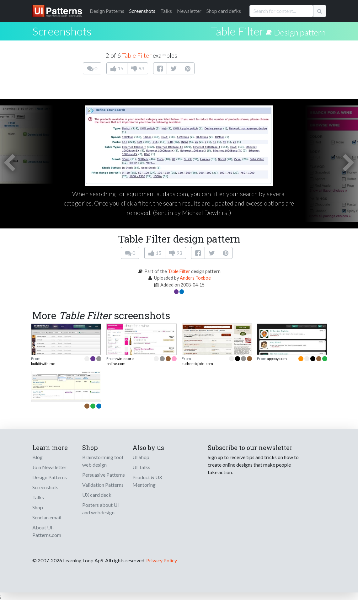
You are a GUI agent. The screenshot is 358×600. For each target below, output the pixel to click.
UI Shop (140, 457)
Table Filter (237, 31)
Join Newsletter (49, 467)
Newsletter (189, 11)
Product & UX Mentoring (147, 481)
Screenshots (142, 11)
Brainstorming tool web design (102, 461)
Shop (37, 507)
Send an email (46, 517)
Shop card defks (223, 11)
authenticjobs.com (197, 363)
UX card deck (96, 495)
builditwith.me (43, 363)
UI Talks (141, 467)
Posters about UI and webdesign (100, 508)
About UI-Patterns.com (46, 531)
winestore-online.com (120, 361)
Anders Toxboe (195, 278)
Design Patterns (49, 477)
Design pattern (300, 32)
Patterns (107, 11)
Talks (166, 11)
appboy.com (277, 358)
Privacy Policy (161, 560)
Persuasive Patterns (103, 475)
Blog (37, 457)
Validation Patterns (103, 485)
